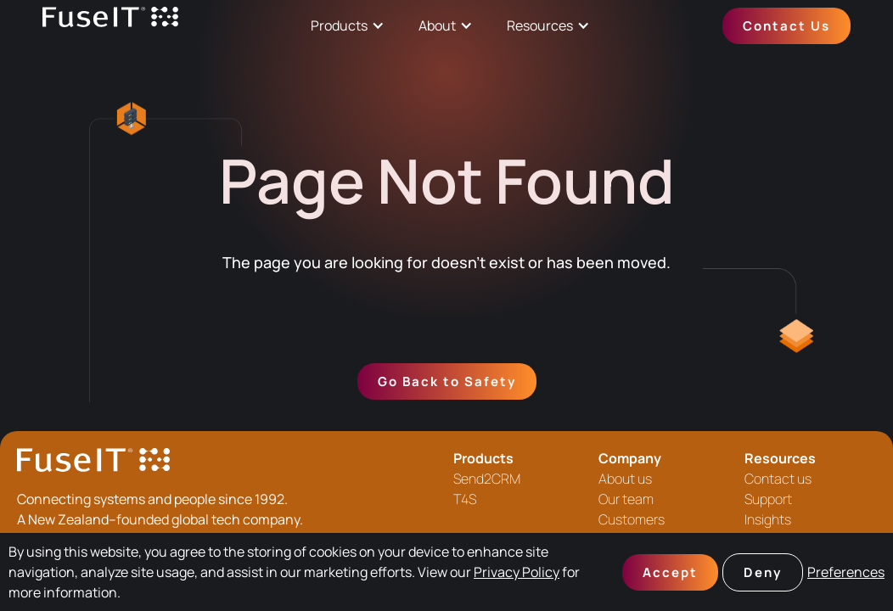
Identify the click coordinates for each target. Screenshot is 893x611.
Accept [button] (670, 572)
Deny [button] (763, 572)
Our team (626, 499)
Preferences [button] (846, 572)
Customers (631, 519)
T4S (464, 499)
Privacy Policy (516, 572)
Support (768, 499)
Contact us (778, 478)
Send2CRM (486, 478)
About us (625, 478)
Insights (767, 519)
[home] (110, 26)
